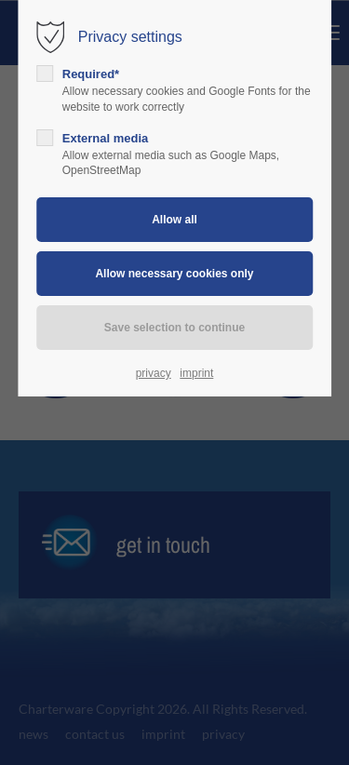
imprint (196, 373)
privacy (153, 373)
